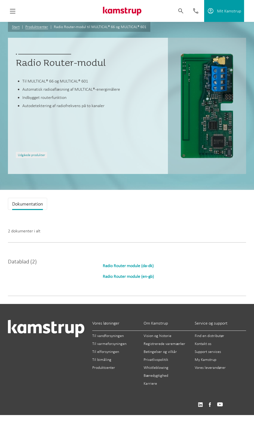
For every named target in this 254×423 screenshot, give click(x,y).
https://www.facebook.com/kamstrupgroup (210, 404)
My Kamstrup (205, 359)
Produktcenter (36, 26)
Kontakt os (203, 343)
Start (16, 26)
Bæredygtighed (156, 375)
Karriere (150, 383)
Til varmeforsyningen (109, 343)
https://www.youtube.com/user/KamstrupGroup (220, 404)
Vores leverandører (210, 367)
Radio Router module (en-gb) (128, 276)
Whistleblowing (156, 367)
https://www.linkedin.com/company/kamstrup (200, 404)
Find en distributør (209, 335)
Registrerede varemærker (164, 343)
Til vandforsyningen (108, 335)
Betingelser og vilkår (160, 351)
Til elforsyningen (105, 351)
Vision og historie (157, 335)
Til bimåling (101, 359)
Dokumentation (27, 204)
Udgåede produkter (31, 155)
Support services (208, 351)
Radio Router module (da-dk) (128, 265)
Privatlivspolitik (156, 359)
